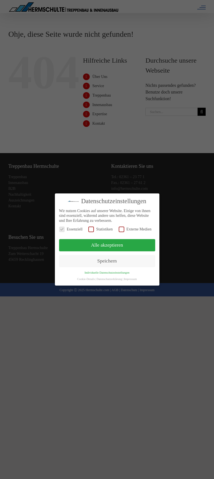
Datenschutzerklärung (109, 279)
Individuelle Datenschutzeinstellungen (106, 272)
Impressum (130, 279)
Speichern (107, 261)
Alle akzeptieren (107, 245)
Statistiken (100, 229)
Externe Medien (135, 229)
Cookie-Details (86, 279)
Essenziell (71, 229)
